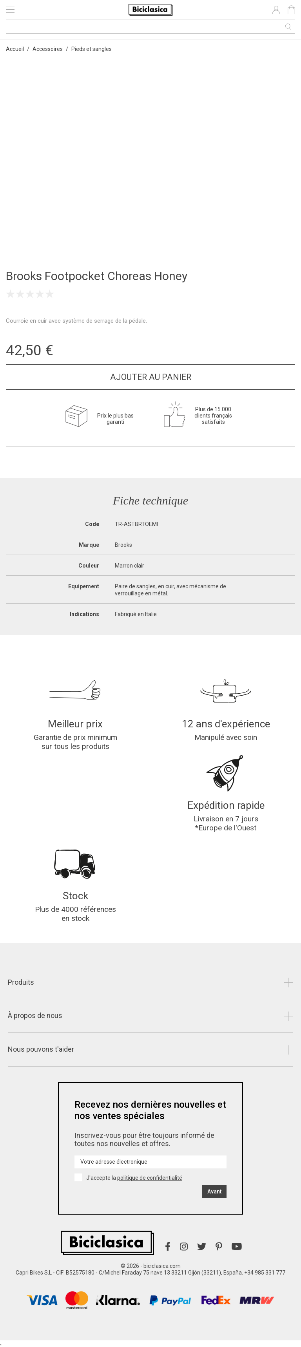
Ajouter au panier (150, 377)
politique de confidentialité (149, 1178)
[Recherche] (150, 27)
